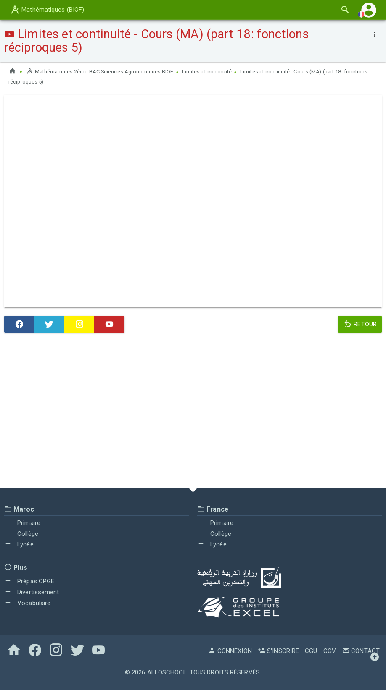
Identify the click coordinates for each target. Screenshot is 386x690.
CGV (329, 651)
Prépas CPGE (29, 581)
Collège (21, 534)
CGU (311, 651)
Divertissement (31, 592)
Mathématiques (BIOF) (47, 9)
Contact (361, 651)
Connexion (230, 651)
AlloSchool (167, 672)
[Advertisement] (193, 412)
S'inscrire (278, 651)
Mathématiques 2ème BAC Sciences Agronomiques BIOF (107, 71)
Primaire (22, 523)
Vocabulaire (27, 603)
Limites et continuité (224, 71)
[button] (369, 10)
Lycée (19, 544)
